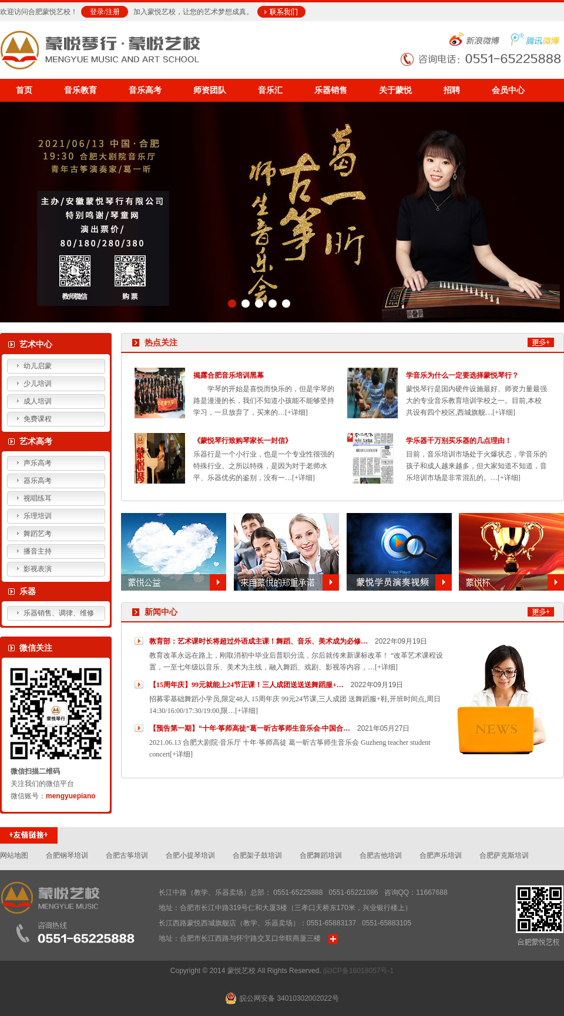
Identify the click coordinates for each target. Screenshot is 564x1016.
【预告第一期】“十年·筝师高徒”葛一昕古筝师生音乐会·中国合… (249, 728)
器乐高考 (38, 481)
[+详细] (296, 412)
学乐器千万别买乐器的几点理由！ (459, 441)
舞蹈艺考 (38, 533)
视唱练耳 (38, 498)
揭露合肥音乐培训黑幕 (228, 375)
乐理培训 (38, 516)
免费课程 (38, 419)
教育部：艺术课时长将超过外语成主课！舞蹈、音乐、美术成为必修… (258, 641)
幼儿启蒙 (38, 366)
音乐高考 (145, 90)
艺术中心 (35, 344)
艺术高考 (35, 441)
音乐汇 (270, 90)
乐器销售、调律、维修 (59, 613)
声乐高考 (38, 463)
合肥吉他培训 (381, 855)
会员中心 (508, 90)
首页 (24, 90)
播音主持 (38, 551)
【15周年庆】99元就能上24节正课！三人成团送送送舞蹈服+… (246, 685)
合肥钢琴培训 (67, 855)
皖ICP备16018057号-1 (358, 971)
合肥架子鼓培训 (257, 855)
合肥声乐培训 (440, 855)
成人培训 (38, 401)
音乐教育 (80, 90)
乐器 (27, 591)
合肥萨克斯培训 (504, 855)
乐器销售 (330, 90)
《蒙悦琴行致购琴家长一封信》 (242, 441)
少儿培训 (38, 383)
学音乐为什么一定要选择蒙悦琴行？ (462, 375)
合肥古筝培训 (127, 855)
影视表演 (38, 569)
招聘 (452, 90)
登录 (97, 12)
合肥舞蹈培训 (321, 855)
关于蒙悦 (395, 90)
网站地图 (14, 855)
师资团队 (209, 90)
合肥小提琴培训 (190, 855)
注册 (113, 12)
